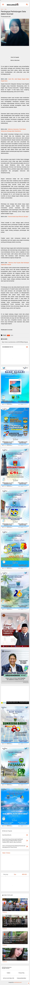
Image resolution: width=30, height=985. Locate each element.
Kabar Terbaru (6, 853)
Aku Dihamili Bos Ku (10, 958)
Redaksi (8, 972)
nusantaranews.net (17, 982)
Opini (6, 9)
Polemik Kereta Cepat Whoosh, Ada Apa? (18, 216)
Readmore (5, 912)
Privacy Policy (21, 972)
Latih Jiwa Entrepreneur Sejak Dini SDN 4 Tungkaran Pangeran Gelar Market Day (14, 907)
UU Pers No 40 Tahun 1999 (8, 978)
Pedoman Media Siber (21, 978)
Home (2, 9)
